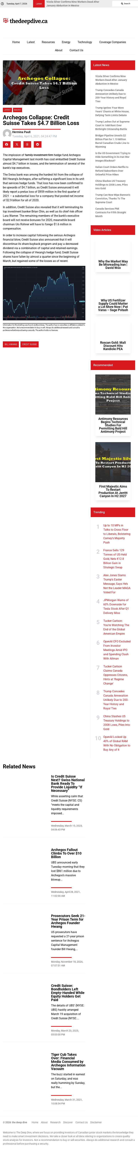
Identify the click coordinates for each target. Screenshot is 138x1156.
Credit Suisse (29, 344)
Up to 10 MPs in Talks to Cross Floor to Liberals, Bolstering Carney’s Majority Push (116, 534)
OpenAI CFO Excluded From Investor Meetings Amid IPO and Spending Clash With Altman (117, 650)
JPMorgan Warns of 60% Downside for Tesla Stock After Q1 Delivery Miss (116, 606)
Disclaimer (96, 1122)
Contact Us (76, 50)
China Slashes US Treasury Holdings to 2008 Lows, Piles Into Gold (116, 723)
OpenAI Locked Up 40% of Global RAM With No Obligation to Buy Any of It (116, 743)
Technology (85, 42)
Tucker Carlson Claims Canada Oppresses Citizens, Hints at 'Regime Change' (115, 675)
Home (16, 42)
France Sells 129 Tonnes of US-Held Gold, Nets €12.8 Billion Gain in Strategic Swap (115, 559)
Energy (66, 42)
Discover (68, 1122)
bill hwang (11, 344)
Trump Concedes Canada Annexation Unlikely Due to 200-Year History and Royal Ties (115, 700)
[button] (6, 144)
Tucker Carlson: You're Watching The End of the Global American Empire (116, 627)
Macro (17, 110)
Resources (48, 42)
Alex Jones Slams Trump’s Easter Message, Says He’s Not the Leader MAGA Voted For (116, 584)
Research (55, 1122)
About (58, 50)
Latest (31, 42)
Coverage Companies (112, 42)
